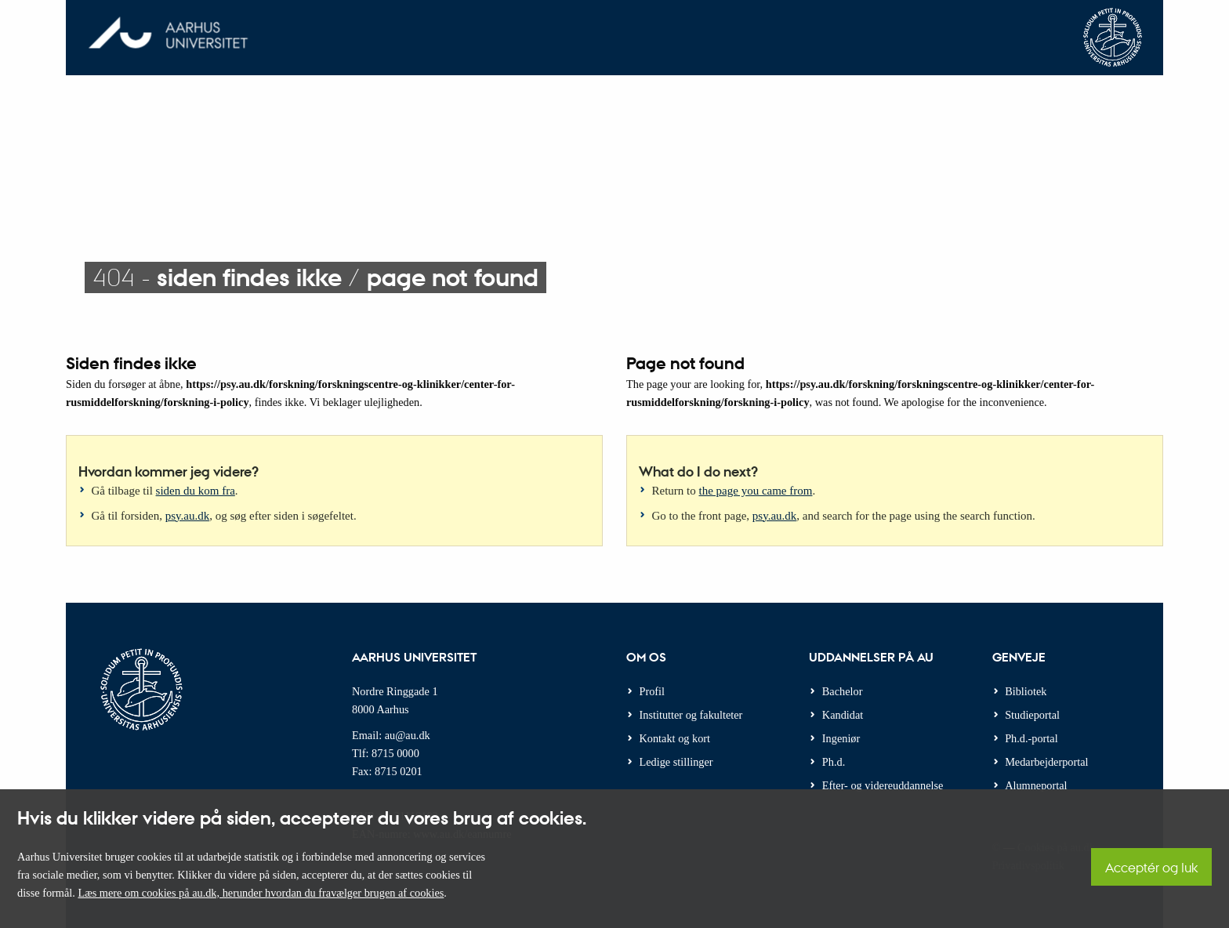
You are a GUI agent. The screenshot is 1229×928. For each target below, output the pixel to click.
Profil (652, 691)
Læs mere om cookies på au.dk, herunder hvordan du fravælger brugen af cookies (261, 892)
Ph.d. (833, 762)
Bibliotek (1025, 691)
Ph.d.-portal (1031, 738)
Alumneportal (1036, 785)
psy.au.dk (187, 515)
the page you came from (756, 490)
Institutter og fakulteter (691, 715)
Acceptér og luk (1151, 867)
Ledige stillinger (676, 762)
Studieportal (1032, 715)
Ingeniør (841, 738)
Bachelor (842, 691)
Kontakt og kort (675, 738)
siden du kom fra (195, 490)
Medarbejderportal (1046, 762)
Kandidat (842, 715)
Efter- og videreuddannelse (883, 785)
